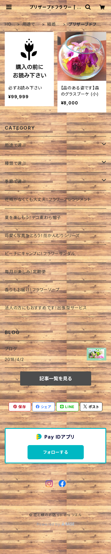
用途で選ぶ (31, 24)
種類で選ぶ (15, 163)
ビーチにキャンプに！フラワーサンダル (40, 253)
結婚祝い (53, 24)
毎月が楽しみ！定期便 (25, 271)
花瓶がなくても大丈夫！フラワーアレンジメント (48, 199)
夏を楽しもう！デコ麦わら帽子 (33, 217)
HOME (10, 24)
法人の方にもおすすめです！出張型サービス (46, 307)
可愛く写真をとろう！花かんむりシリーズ (42, 235)
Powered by (56, 524)
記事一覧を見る (55, 378)
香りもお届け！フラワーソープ (32, 289)
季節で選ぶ (15, 181)
